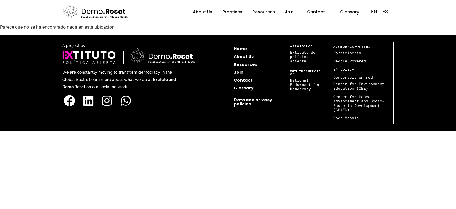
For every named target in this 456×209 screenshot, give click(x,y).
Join (289, 12)
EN (374, 12)
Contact (316, 12)
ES (385, 12)
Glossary (349, 12)
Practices (232, 12)
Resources (263, 12)
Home (240, 49)
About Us (202, 12)
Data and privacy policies (253, 102)
